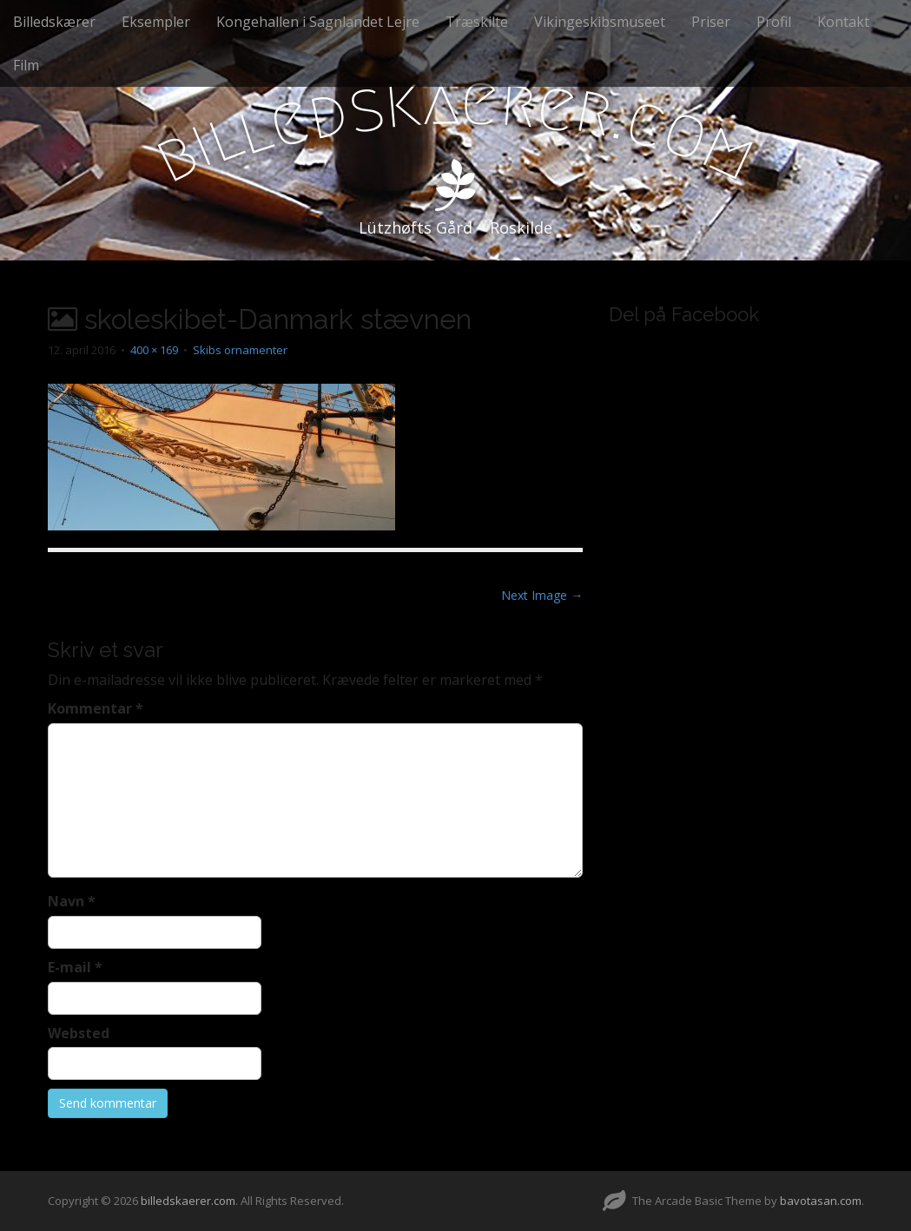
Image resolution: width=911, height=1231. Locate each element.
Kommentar (95, 708)
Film (26, 65)
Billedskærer (54, 21)
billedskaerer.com (188, 1200)
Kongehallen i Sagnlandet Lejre (317, 21)
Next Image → (542, 595)
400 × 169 (154, 350)
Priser (710, 21)
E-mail (75, 967)
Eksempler (156, 21)
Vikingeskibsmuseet (599, 21)
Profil (773, 21)
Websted (78, 1033)
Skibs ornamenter (240, 350)
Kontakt (843, 21)
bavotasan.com (820, 1200)
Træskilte (477, 21)
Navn (72, 901)
